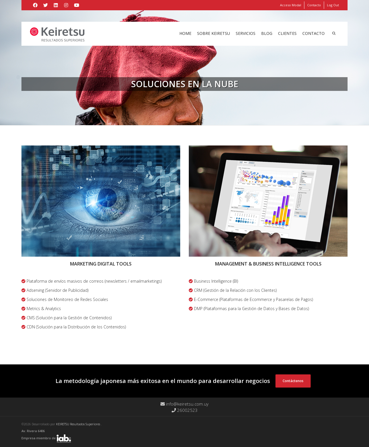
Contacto (314, 5)
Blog (266, 33)
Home (185, 33)
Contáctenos (293, 380)
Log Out (333, 5)
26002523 (185, 410)
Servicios (245, 33)
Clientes (287, 33)
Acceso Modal (290, 5)
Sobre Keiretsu (213, 33)
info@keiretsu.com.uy (184, 404)
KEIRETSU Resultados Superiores (78, 424)
